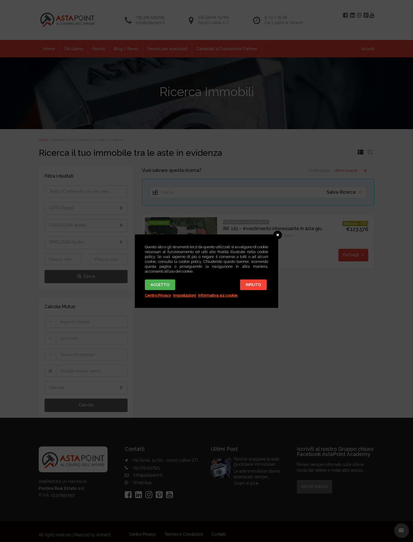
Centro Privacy (158, 295)
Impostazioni (184, 295)
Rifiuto (253, 285)
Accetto (160, 285)
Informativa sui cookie (217, 295)
